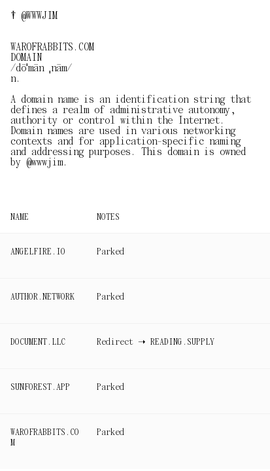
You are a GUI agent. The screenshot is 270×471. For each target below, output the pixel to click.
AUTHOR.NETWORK (42, 296)
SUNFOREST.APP (40, 387)
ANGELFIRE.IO (37, 251)
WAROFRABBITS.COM (44, 437)
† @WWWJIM (34, 16)
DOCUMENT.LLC (37, 342)
